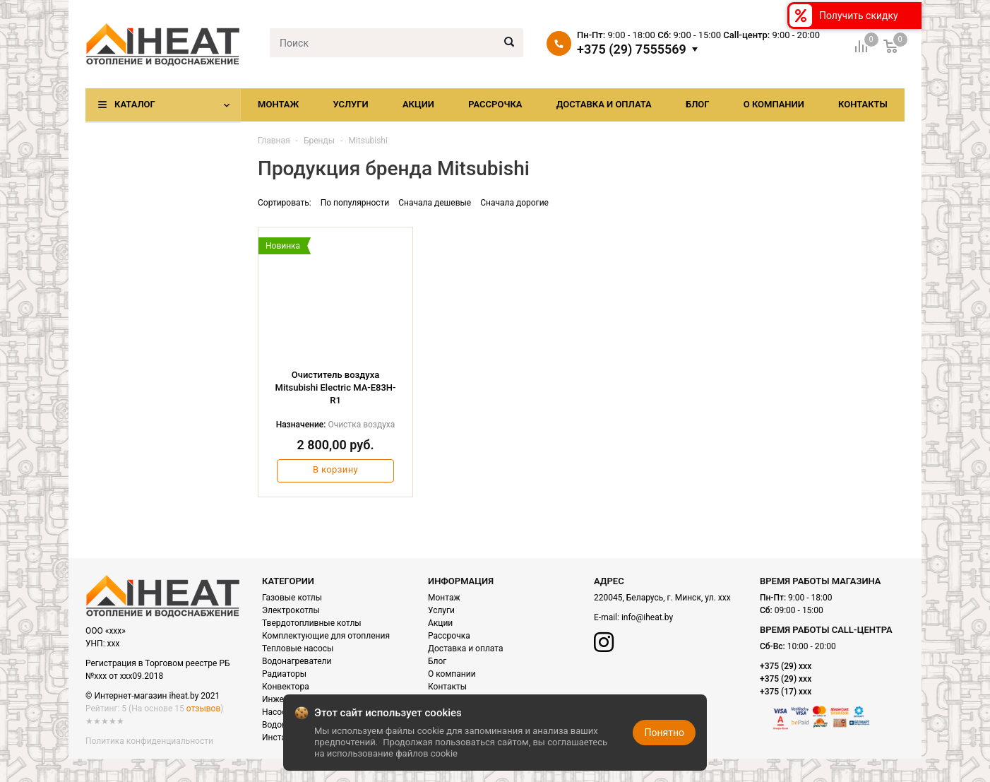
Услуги (350, 104)
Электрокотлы (291, 610)
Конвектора (285, 687)
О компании (774, 104)
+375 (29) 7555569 (631, 49)
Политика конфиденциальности (149, 741)
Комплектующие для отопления (326, 636)
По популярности (355, 203)
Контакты (863, 104)
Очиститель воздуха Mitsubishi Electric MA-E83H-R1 (335, 387)
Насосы (277, 712)
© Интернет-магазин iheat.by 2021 (152, 696)
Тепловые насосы (297, 648)
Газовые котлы (292, 598)
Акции (418, 104)
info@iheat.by (647, 617)
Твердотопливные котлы (312, 623)
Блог (698, 104)
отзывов (203, 708)
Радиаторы (284, 674)
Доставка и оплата (604, 104)
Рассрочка (495, 104)
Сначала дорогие (514, 203)
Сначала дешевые (434, 203)
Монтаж (278, 104)
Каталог (134, 104)
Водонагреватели (296, 661)
